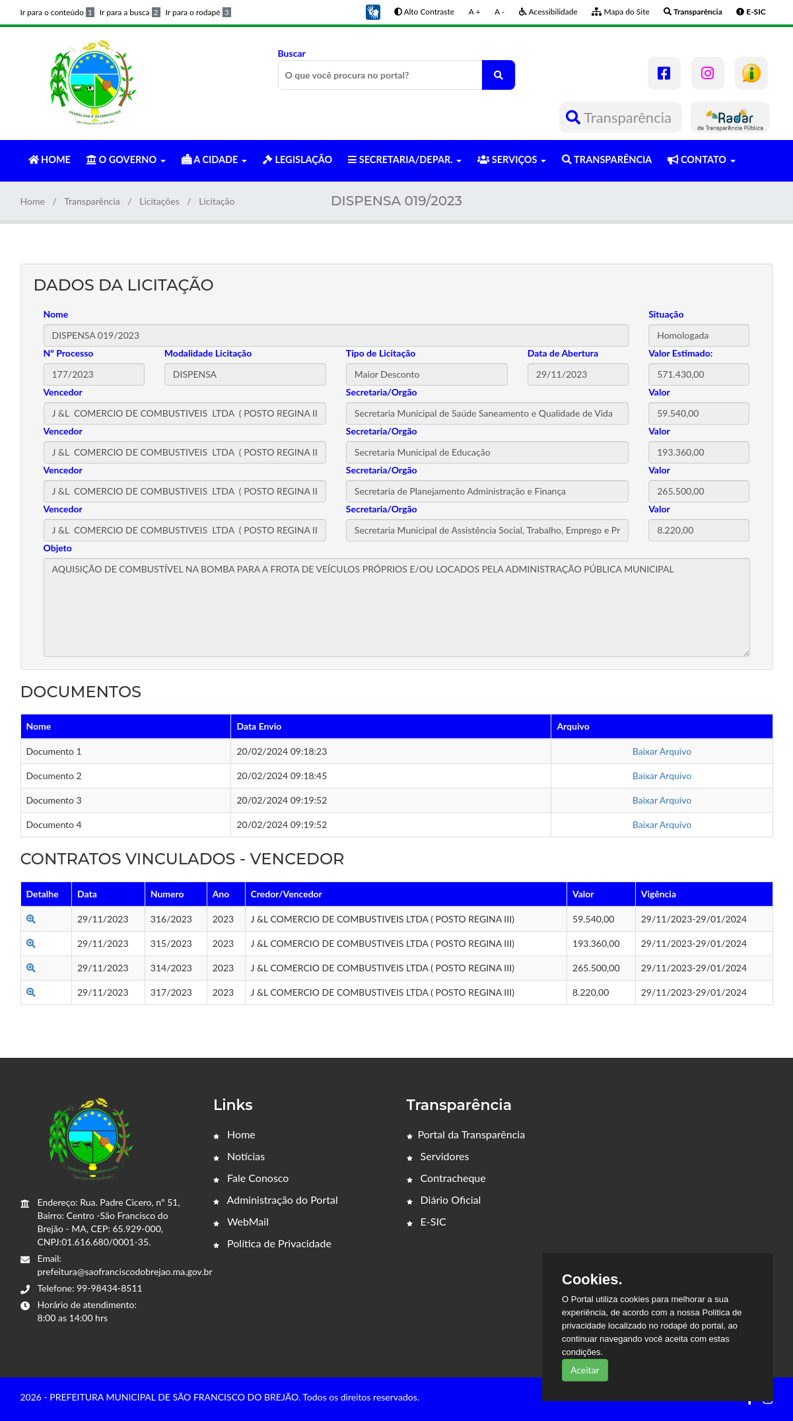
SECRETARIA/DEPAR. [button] (405, 159)
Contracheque (446, 1177)
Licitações (159, 201)
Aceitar (585, 1369)
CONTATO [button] (701, 159)
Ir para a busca (130, 12)
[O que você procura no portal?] (498, 75)
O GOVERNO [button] (126, 159)
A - (499, 12)
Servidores (438, 1156)
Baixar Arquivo (662, 751)
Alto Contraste (424, 12)
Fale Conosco (251, 1177)
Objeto (58, 547)
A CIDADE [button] (214, 159)
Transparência (620, 117)
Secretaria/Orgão (381, 392)
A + (475, 12)
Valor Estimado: (680, 353)
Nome (56, 314)
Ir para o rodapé (198, 12)
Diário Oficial (444, 1199)
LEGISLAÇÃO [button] (297, 159)
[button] (373, 11)
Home (32, 201)
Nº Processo (69, 353)
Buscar (397, 69)
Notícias (239, 1156)
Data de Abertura (563, 353)
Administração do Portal (275, 1199)
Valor (659, 392)
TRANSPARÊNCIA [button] (607, 159)
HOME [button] (49, 159)
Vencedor (63, 392)
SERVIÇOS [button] (511, 159)
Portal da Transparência (466, 1134)
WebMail (241, 1221)
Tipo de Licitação (380, 353)
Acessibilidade (548, 12)
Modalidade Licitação (208, 353)
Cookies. (592, 1279)
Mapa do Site (620, 12)
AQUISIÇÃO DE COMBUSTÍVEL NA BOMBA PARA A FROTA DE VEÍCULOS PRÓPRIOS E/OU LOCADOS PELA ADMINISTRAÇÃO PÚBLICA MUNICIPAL (397, 607)
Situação (665, 314)
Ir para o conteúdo (57, 12)
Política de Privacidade (272, 1243)
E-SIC (426, 1221)
